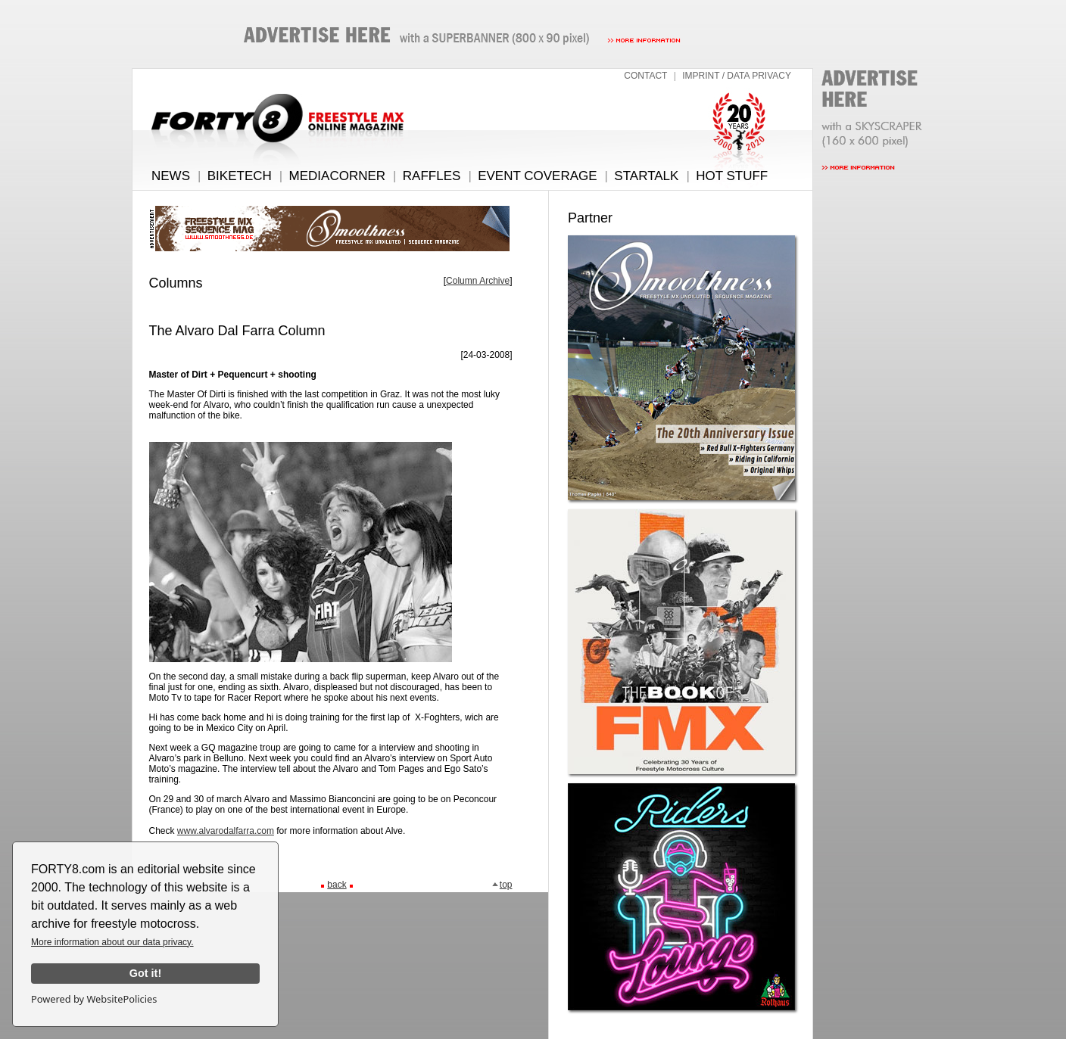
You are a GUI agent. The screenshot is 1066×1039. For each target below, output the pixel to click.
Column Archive (478, 280)
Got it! (145, 973)
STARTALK (646, 176)
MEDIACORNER (337, 176)
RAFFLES (432, 176)
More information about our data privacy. (112, 942)
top (502, 884)
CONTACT (645, 75)
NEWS (170, 176)
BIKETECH (239, 176)
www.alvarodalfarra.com (225, 831)
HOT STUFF (732, 176)
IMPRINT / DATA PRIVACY (736, 75)
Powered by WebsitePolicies (94, 999)
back (336, 884)
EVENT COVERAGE (537, 176)
